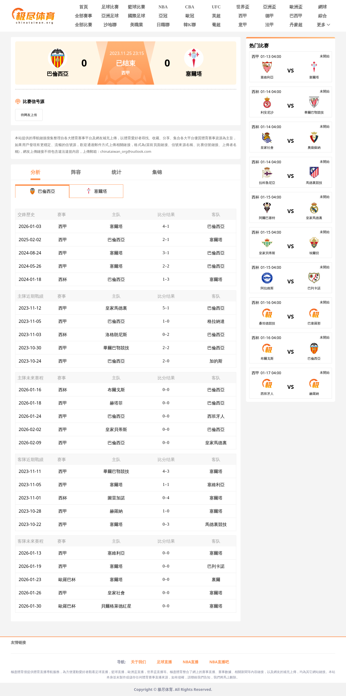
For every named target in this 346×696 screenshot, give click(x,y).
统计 (116, 172)
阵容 (76, 172)
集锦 (157, 172)
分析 (35, 172)
